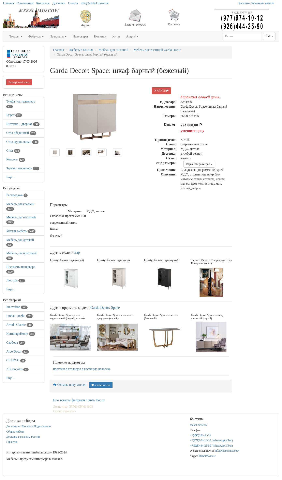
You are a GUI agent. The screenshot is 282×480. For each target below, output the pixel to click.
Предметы (58, 36)
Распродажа (17, 195)
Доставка (58, 3)
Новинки (100, 36)
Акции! (132, 36)
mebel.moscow (198, 425)
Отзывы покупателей (69, 384)
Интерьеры (80, 36)
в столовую (73, 369)
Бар (77, 252)
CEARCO (16, 360)
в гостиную (90, 369)
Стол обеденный (21, 133)
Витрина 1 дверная (23, 124)
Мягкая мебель (20, 231)
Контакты (42, 3)
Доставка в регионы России (23, 436)
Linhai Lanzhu (19, 316)
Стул (13, 150)
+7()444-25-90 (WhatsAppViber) (211, 445)
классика (104, 369)
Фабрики (36, 36)
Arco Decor (17, 351)
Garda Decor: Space (105, 308)
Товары (15, 36)
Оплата (73, 3)
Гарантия (11, 441)
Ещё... (10, 177)
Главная (8, 3)
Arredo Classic (19, 324)
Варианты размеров (199, 164)
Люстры (15, 280)
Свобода (15, 342)
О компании (25, 3)
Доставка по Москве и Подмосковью (28, 426)
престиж (59, 369)
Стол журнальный (22, 141)
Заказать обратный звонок (256, 3)
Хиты (116, 36)
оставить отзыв (100, 385)
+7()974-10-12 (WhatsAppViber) (211, 440)
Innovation (17, 307)
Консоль (15, 159)
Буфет (14, 115)
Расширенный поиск (19, 82)
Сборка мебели (15, 431)
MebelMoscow (207, 456)
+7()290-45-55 (200, 435)
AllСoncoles (17, 369)
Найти (269, 36)
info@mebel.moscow (94, 3)
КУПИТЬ (161, 90)
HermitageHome (20, 333)
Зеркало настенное (22, 168)
